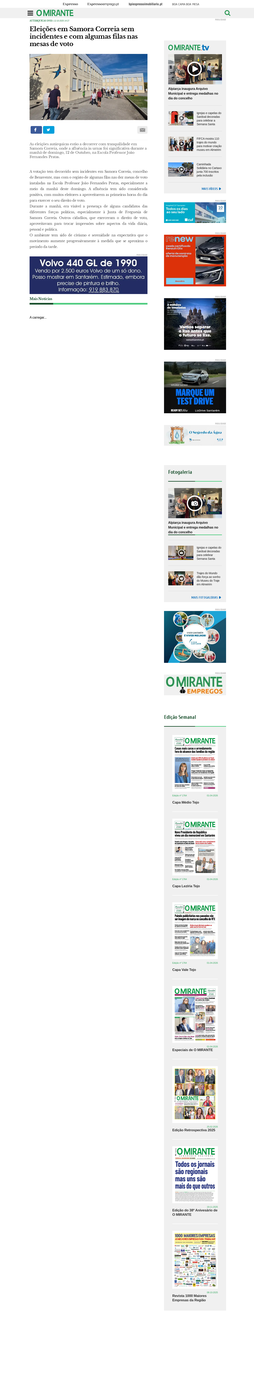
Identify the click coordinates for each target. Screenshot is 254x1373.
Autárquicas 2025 (41, 20)
